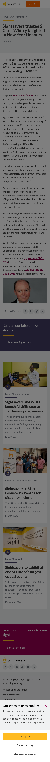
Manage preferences (25, 754)
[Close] (45, 705)
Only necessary (25, 745)
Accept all (25, 736)
